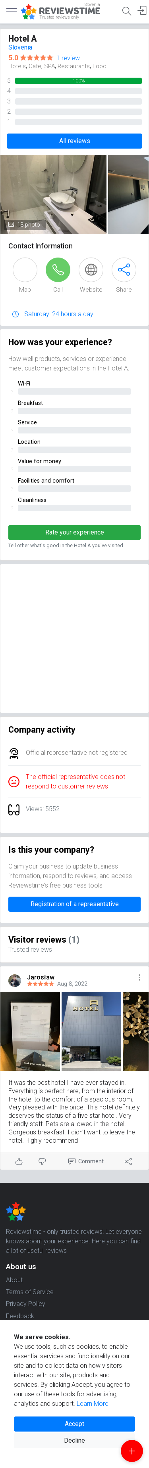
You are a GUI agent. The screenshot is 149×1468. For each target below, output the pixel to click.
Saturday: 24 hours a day (58, 314)
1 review (68, 58)
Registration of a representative (75, 904)
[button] (139, 978)
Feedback (20, 1316)
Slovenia (20, 47)
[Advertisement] (74, 638)
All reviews (74, 141)
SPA (49, 66)
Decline (74, 1440)
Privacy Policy (25, 1304)
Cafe (35, 66)
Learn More (92, 1403)
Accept (74, 1424)
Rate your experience (74, 532)
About (14, 1280)
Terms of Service (30, 1292)
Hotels (17, 66)
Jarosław (40, 977)
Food (99, 66)
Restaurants (74, 66)
